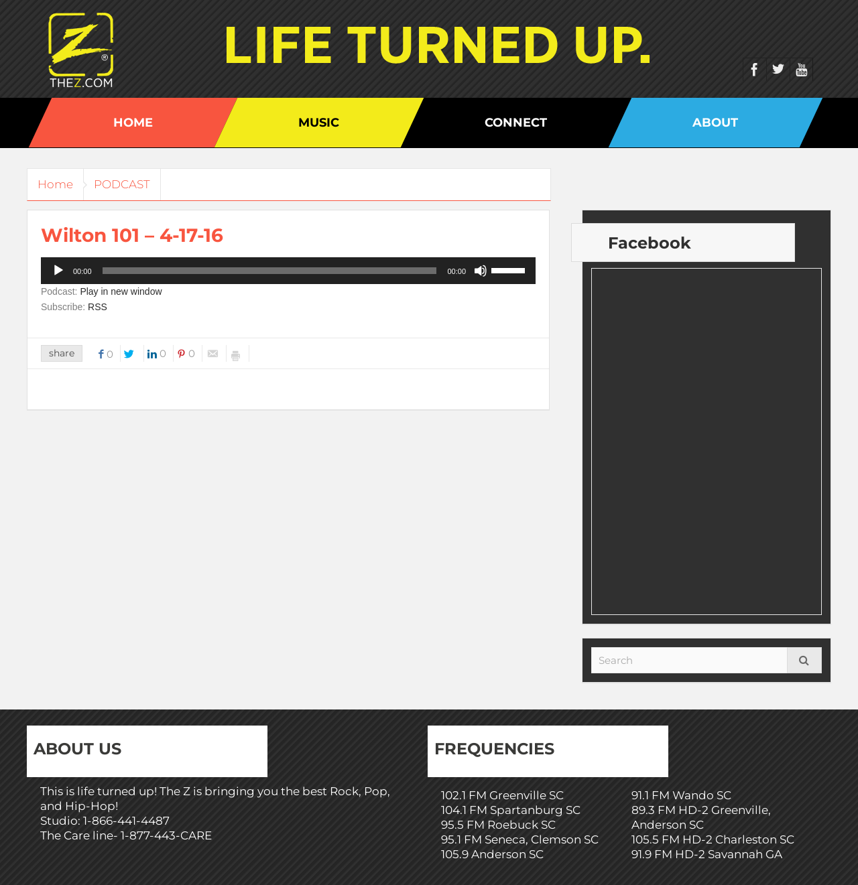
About (715, 122)
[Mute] (480, 270)
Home (133, 122)
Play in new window (121, 291)
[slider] (270, 270)
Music (318, 122)
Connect (516, 122)
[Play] (58, 270)
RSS (97, 306)
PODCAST (132, 184)
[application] (288, 270)
